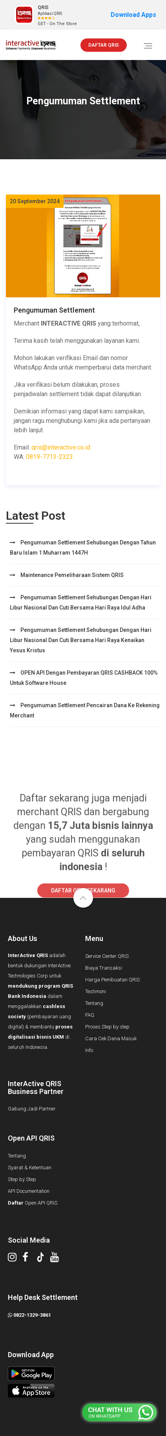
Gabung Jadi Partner (32, 1109)
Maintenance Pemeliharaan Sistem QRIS (67, 575)
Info (89, 1050)
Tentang (94, 1003)
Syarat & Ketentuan (29, 1167)
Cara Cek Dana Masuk (111, 1038)
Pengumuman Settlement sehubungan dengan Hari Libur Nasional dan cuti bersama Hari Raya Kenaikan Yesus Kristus (80, 640)
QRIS (43, 7)
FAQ (89, 1015)
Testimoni (95, 991)
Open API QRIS (32, 1203)
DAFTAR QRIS (103, 45)
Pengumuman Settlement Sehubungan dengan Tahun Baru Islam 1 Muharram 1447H (83, 547)
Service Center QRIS (107, 956)
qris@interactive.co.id (60, 447)
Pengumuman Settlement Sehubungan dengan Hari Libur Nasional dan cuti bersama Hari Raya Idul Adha (80, 602)
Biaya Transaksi (103, 968)
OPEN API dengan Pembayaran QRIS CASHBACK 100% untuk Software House (84, 678)
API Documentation (28, 1191)
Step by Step (22, 1179)
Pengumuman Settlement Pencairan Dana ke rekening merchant (85, 710)
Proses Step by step (107, 1027)
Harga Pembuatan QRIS (112, 980)
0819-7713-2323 (49, 456)
